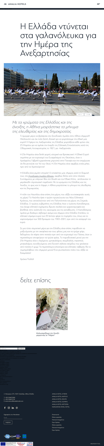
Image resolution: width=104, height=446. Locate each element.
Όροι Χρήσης (56, 422)
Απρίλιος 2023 (4, 367)
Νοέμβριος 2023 (4, 364)
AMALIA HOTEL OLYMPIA (60, 401)
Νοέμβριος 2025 (4, 362)
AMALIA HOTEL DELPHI (59, 399)
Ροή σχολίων (3, 382)
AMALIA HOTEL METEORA (60, 404)
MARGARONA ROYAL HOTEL (61, 407)
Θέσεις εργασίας (57, 417)
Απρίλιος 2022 (4, 372)
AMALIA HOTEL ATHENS (59, 394)
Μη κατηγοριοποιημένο (6, 376)
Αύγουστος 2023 (4, 366)
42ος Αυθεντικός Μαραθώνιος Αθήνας (10, 352)
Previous (80, 114)
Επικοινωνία (55, 414)
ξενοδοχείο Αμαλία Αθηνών (41, 176)
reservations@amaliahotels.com (14, 401)
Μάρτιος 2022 (4, 373)
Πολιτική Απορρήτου (58, 420)
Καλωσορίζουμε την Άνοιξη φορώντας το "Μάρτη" (47, 334)
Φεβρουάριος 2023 (5, 369)
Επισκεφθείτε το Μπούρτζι (7, 355)
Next (88, 114)
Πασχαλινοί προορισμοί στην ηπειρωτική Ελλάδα (13, 356)
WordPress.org (4, 384)
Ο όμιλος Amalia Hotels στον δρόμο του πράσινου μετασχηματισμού (18, 353)
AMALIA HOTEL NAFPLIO (60, 396)
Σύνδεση (2, 379)
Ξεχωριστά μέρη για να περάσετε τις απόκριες (12, 358)
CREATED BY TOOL (95, 443)
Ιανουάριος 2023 (4, 370)
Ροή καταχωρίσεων (5, 381)
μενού (98, 4)
